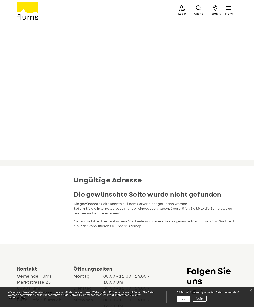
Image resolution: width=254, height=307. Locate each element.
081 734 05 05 (49, 250)
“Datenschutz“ (17, 297)
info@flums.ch (46, 256)
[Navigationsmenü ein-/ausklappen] (229, 10)
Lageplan (30, 265)
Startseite (136, 177)
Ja (183, 298)
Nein (199, 298)
